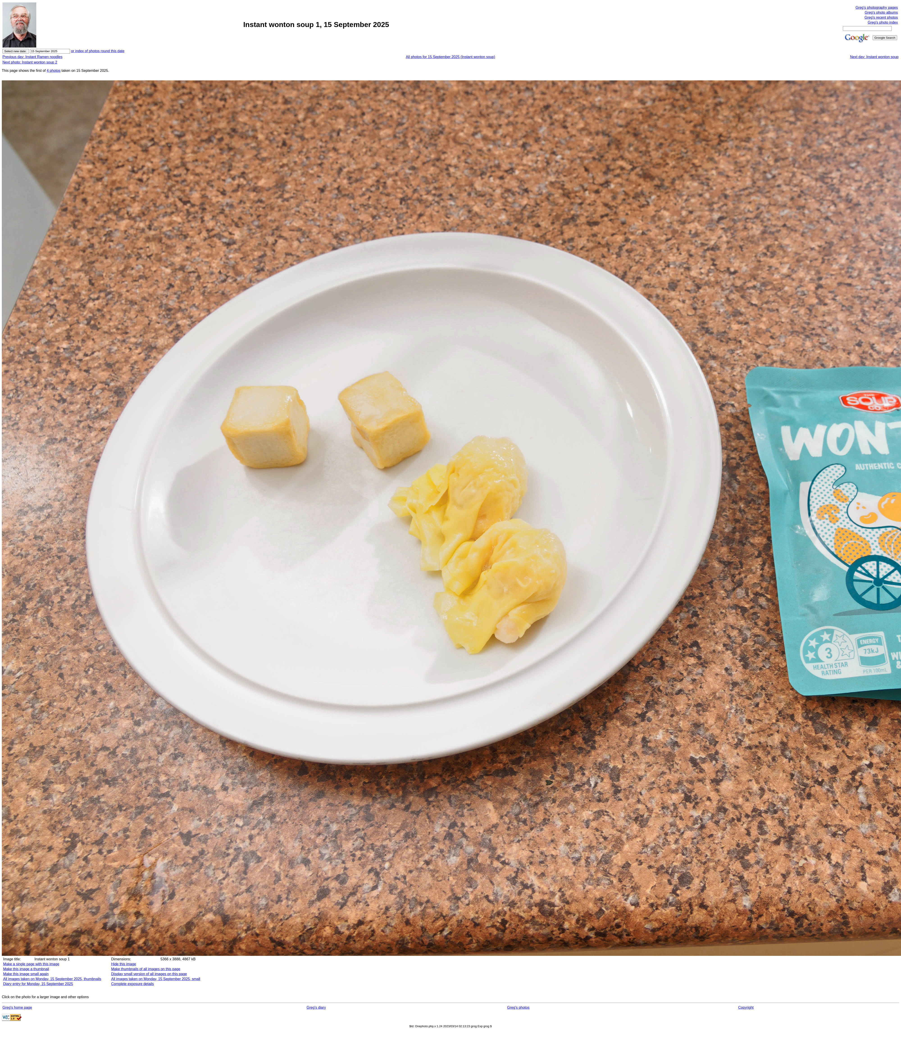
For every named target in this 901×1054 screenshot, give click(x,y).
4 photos (53, 71)
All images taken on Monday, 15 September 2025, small (155, 979)
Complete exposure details (132, 984)
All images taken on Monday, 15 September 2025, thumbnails (52, 979)
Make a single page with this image (31, 964)
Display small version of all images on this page (149, 974)
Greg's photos (518, 1007)
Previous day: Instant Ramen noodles (32, 57)
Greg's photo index (883, 22)
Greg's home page (17, 1007)
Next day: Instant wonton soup (874, 57)
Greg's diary (316, 1007)
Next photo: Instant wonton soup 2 (29, 62)
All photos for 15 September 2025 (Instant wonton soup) (450, 57)
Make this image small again (26, 974)
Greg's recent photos (881, 17)
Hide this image (123, 964)
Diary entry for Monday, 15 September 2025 (38, 984)
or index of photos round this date (98, 51)
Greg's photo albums (881, 12)
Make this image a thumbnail (26, 969)
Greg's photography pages (876, 7)
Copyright (745, 1007)
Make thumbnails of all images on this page (145, 969)
